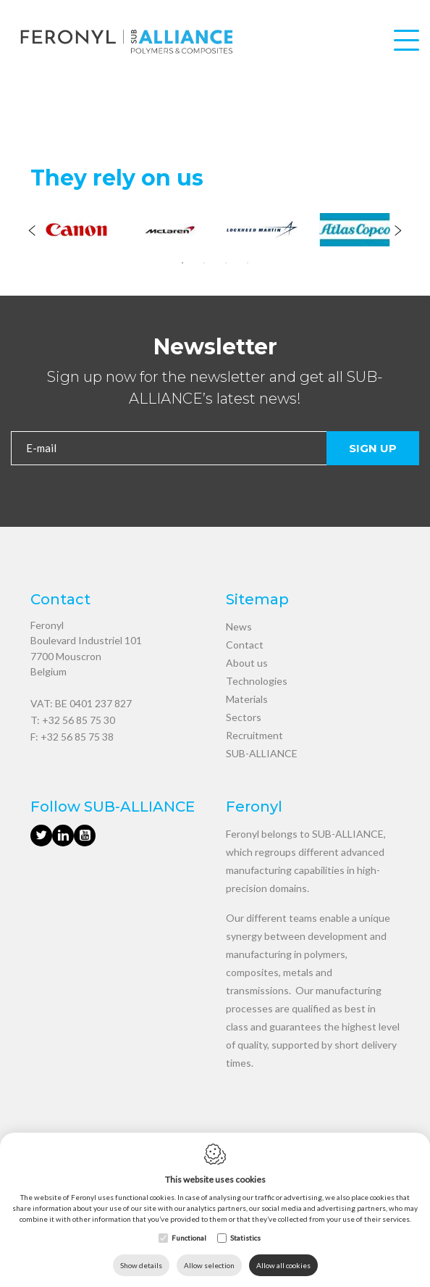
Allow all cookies (283, 1265)
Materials (247, 699)
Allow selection (209, 1265)
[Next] (397, 232)
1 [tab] (182, 263)
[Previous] (32, 232)
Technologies (256, 681)
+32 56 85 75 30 (78, 720)
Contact (245, 644)
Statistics (245, 1237)
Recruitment (254, 735)
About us (247, 663)
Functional (189, 1237)
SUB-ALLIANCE (262, 753)
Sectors (243, 717)
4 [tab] (247, 263)
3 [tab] (226, 263)
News (239, 626)
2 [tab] (204, 263)
